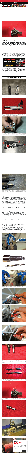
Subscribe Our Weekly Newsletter (14, 77)
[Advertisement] (14, 14)
